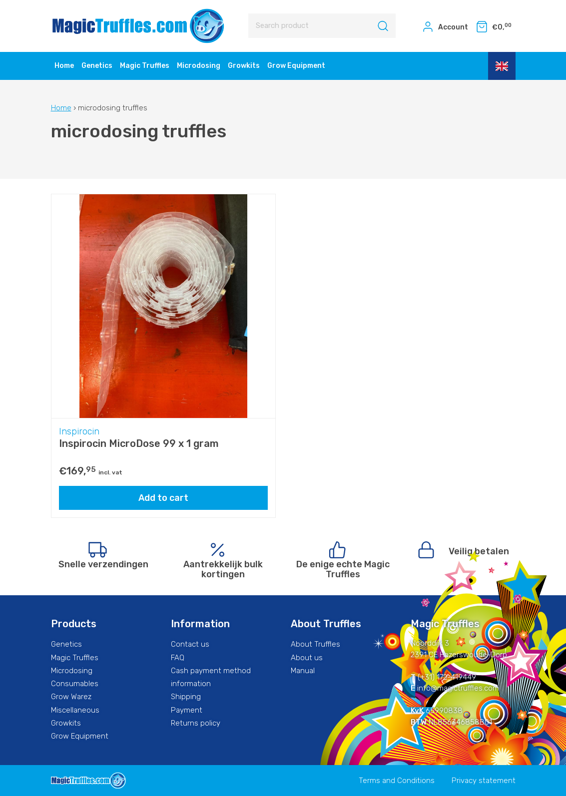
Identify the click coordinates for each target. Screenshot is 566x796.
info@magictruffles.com (458, 688)
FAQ (177, 657)
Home (64, 65)
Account (445, 26)
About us (307, 657)
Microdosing (198, 65)
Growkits (244, 65)
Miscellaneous (75, 710)
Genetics (96, 65)
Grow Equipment (296, 65)
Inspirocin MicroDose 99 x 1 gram (139, 443)
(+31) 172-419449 (447, 677)
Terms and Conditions (397, 780)
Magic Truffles (144, 65)
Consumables (74, 683)
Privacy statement (484, 780)
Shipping (186, 696)
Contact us (190, 644)
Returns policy (195, 723)
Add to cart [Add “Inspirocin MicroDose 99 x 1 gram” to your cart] (163, 497)
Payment (186, 710)
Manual (303, 670)
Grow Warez (71, 696)
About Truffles (315, 644)
